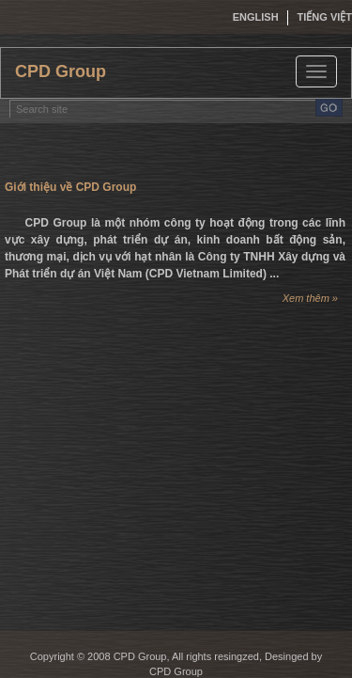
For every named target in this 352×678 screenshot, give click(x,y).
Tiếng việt (325, 17)
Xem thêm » (310, 298)
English (256, 17)
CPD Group (60, 71)
